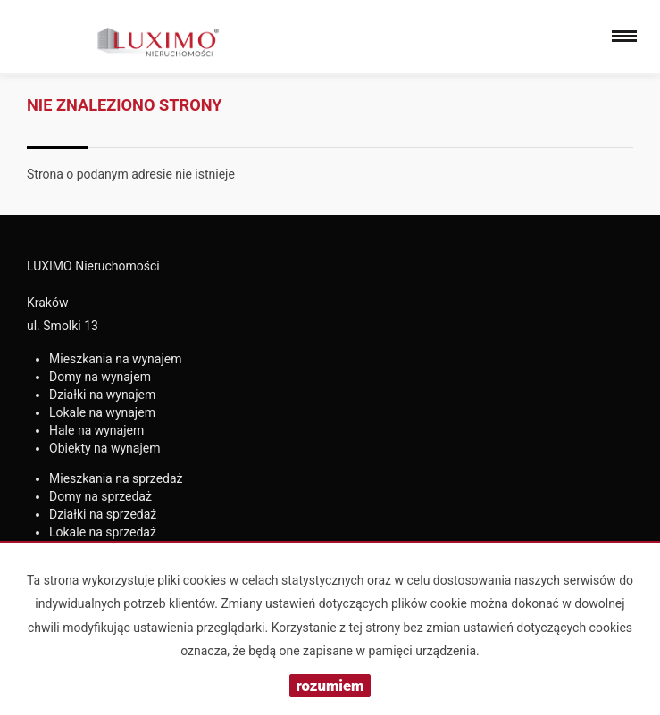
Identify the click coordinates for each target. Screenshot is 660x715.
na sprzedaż (116, 478)
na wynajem (115, 359)
